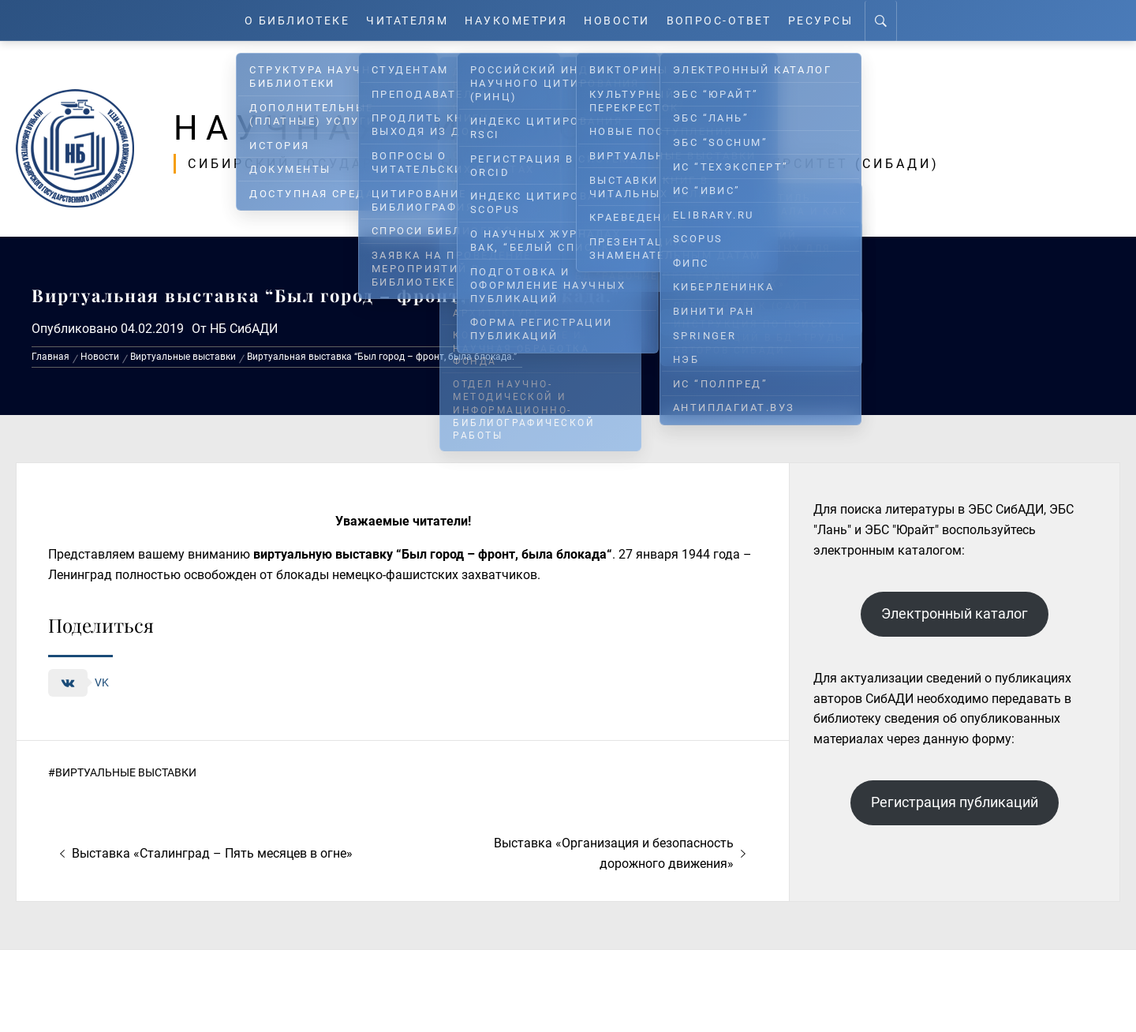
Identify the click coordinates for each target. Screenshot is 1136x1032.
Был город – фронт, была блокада (504, 554)
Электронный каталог (954, 613)
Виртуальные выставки (125, 772)
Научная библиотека (443, 127)
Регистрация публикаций (954, 802)
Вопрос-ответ (728, 20)
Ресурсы (832, 20)
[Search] (894, 20)
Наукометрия (518, 20)
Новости (623, 20)
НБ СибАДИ (244, 327)
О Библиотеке (287, 20)
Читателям (403, 20)
